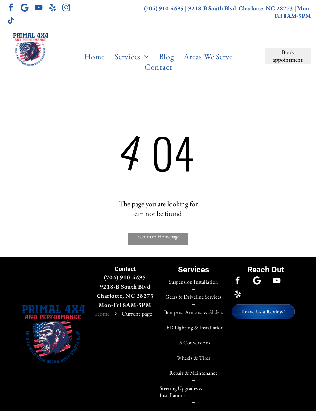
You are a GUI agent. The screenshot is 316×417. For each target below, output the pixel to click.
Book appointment (288, 55)
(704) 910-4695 (164, 8)
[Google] (24, 8)
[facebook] (11, 8)
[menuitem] (94, 57)
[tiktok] (11, 21)
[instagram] (66, 8)
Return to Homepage (158, 236)
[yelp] (52, 8)
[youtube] (38, 8)
